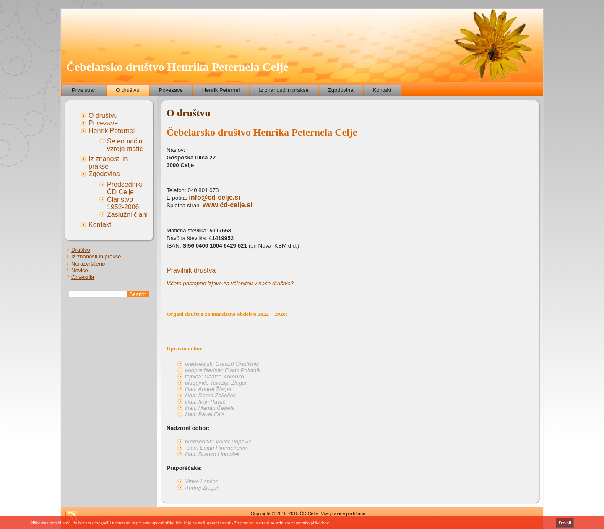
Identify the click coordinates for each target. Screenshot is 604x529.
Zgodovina (341, 90)
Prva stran (84, 90)
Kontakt (382, 90)
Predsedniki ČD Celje (124, 188)
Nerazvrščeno (88, 264)
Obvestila (82, 277)
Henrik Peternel (221, 90)
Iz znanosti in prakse (284, 90)
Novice (79, 270)
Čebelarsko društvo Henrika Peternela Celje (177, 66)
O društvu (127, 90)
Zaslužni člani (127, 214)
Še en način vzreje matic (125, 145)
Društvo (80, 250)
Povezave (171, 90)
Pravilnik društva (191, 270)
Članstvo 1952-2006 (123, 203)
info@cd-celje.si (214, 197)
